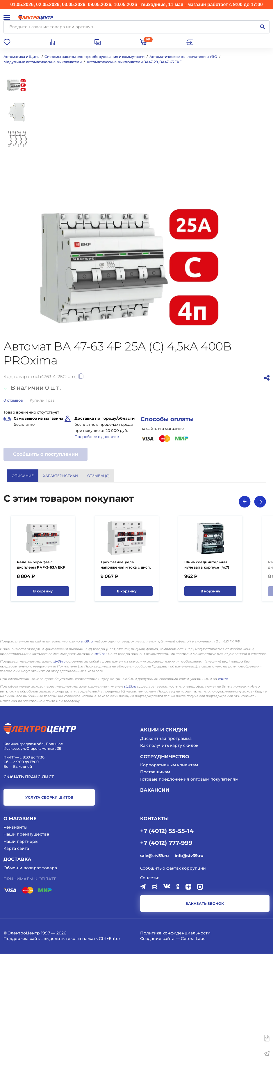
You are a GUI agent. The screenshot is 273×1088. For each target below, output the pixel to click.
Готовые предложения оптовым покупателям (189, 913)
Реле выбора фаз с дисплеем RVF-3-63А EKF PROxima (41, 701)
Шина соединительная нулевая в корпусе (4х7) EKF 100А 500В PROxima (207, 701)
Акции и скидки (163, 864)
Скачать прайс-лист (28, 911)
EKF (157, 571)
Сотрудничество (164, 890)
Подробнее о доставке (96, 436)
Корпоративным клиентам (169, 899)
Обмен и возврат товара (30, 1002)
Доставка (17, 993)
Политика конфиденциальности (175, 1067)
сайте (223, 813)
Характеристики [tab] (60, 475)
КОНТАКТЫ (154, 953)
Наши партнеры (20, 975)
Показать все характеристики (230, 549)
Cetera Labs (193, 1072)
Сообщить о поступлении (45, 454)
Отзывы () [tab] (98, 475)
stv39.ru (87, 776)
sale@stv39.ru (154, 990)
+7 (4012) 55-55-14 (167, 965)
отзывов (13, 400)
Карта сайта (16, 982)
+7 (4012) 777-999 (166, 977)
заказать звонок (205, 1038)
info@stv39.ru (189, 990)
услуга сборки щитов (49, 931)
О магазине (20, 953)
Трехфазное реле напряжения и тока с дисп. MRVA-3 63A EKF (126, 701)
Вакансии (154, 924)
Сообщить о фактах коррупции (173, 1002)
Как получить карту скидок (169, 879)
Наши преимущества (26, 968)
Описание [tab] (23, 475)
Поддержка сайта (22, 1072)
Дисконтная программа (166, 872)
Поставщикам (155, 906)
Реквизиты (15, 961)
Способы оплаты (167, 419)
